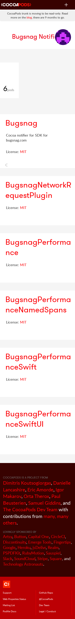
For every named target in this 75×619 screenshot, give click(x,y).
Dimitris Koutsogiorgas (27, 482)
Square (56, 558)
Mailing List (9, 605)
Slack (7, 558)
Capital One (38, 536)
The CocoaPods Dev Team (30, 509)
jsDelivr (39, 547)
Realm (53, 547)
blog (29, 17)
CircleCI (58, 536)
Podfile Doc (9, 611)
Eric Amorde (40, 489)
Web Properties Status (14, 599)
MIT (23, 151)
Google (9, 547)
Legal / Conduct (47, 611)
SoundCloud (24, 558)
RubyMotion (33, 553)
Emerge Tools (40, 542)
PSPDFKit (11, 553)
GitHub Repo (46, 592)
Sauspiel (53, 553)
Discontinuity (14, 542)
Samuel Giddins (44, 503)
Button (20, 536)
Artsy (7, 536)
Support (7, 592)
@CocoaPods (46, 599)
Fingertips (62, 542)
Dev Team (44, 605)
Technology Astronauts (23, 564)
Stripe (42, 558)
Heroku (24, 547)
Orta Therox (36, 496)
